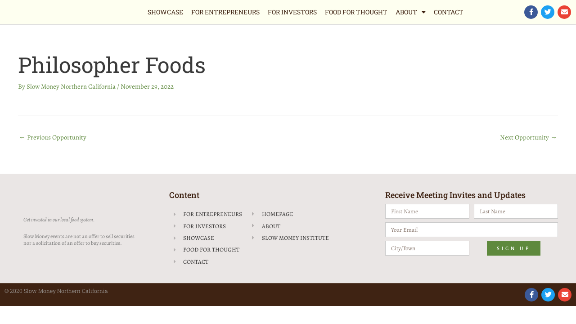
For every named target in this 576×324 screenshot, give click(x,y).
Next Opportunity (528, 137)
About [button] (411, 12)
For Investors (292, 12)
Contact (449, 12)
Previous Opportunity (52, 137)
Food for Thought (356, 12)
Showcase (165, 12)
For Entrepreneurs (225, 12)
